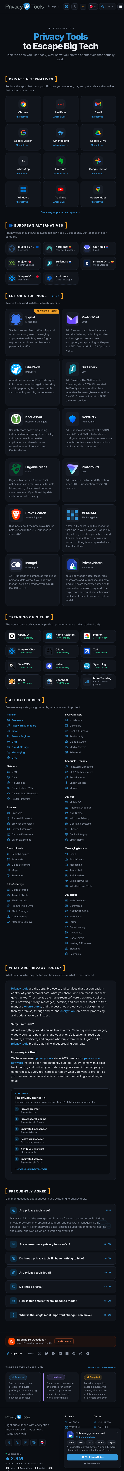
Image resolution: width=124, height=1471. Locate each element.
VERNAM (72, 1427)
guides (40, 1468)
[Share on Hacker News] (67, 1353)
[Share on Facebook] (53, 1353)
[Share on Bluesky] (46, 1353)
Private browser (30, 1108)
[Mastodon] (25, 1442)
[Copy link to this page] (15, 1353)
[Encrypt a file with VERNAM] (66, 6)
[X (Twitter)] (17, 1442)
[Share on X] (39, 1353)
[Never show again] (117, 1432)
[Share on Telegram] (88, 1353)
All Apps (53, 6)
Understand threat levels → (102, 1367)
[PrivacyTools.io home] (25, 6)
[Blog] (9, 1442)
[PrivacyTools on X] (74, 6)
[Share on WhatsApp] (81, 1353)
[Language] (93, 6)
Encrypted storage (32, 1158)
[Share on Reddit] (74, 1353)
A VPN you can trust (32, 1148)
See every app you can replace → (61, 212)
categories (25, 1468)
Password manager (32, 1138)
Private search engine (33, 1118)
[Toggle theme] (83, 7)
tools (10, 1468)
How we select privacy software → (32, 1169)
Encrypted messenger (34, 1128)
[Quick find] (107, 6)
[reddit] (33, 1442)
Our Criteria (102, 1421)
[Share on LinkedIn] (60, 1353)
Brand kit (101, 1427)
